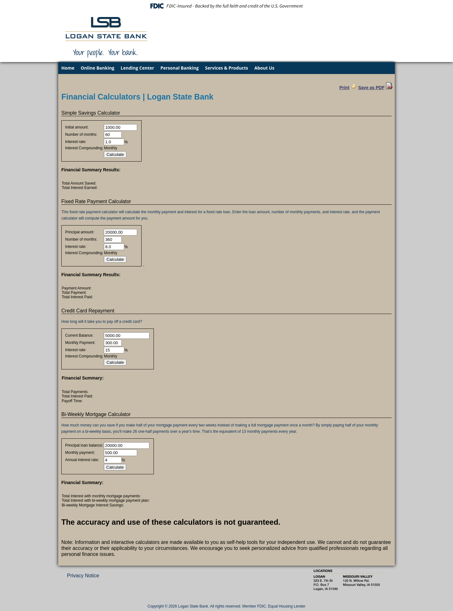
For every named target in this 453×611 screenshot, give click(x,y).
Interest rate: (75, 142)
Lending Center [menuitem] (137, 68)
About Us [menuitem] (264, 68)
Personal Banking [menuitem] (179, 68)
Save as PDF (371, 87)
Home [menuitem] (67, 68)
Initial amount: (77, 127)
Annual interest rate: (82, 460)
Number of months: (81, 134)
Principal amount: (79, 232)
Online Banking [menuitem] (97, 68)
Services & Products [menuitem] (226, 68)
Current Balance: (79, 335)
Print (344, 87)
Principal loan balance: (84, 445)
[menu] (226, 68)
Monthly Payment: (80, 342)
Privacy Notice (83, 575)
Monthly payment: (80, 452)
